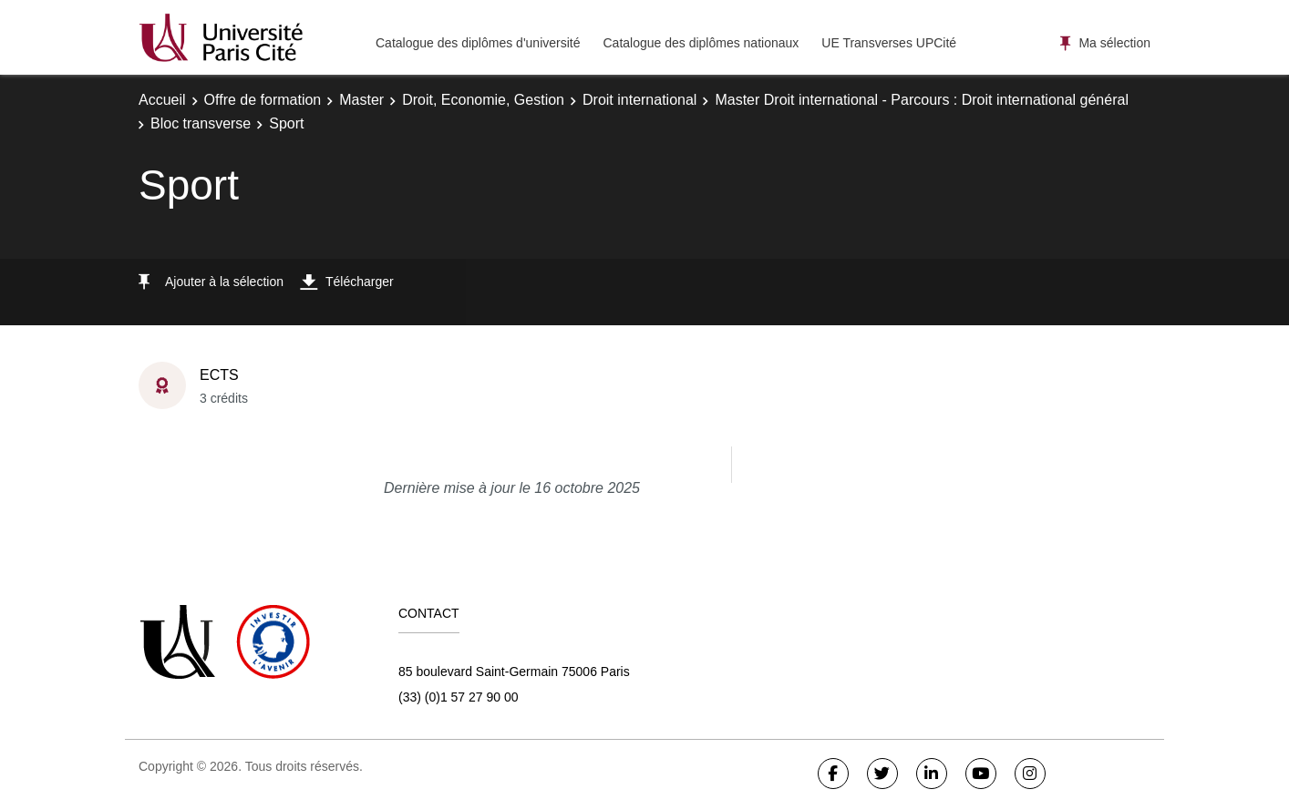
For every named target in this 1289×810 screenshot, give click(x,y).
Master (361, 100)
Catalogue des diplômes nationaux (701, 43)
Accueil (162, 100)
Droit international (639, 100)
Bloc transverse (200, 123)
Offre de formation (263, 100)
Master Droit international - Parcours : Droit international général (922, 100)
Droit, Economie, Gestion (483, 100)
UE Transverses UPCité (888, 43)
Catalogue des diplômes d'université (478, 43)
